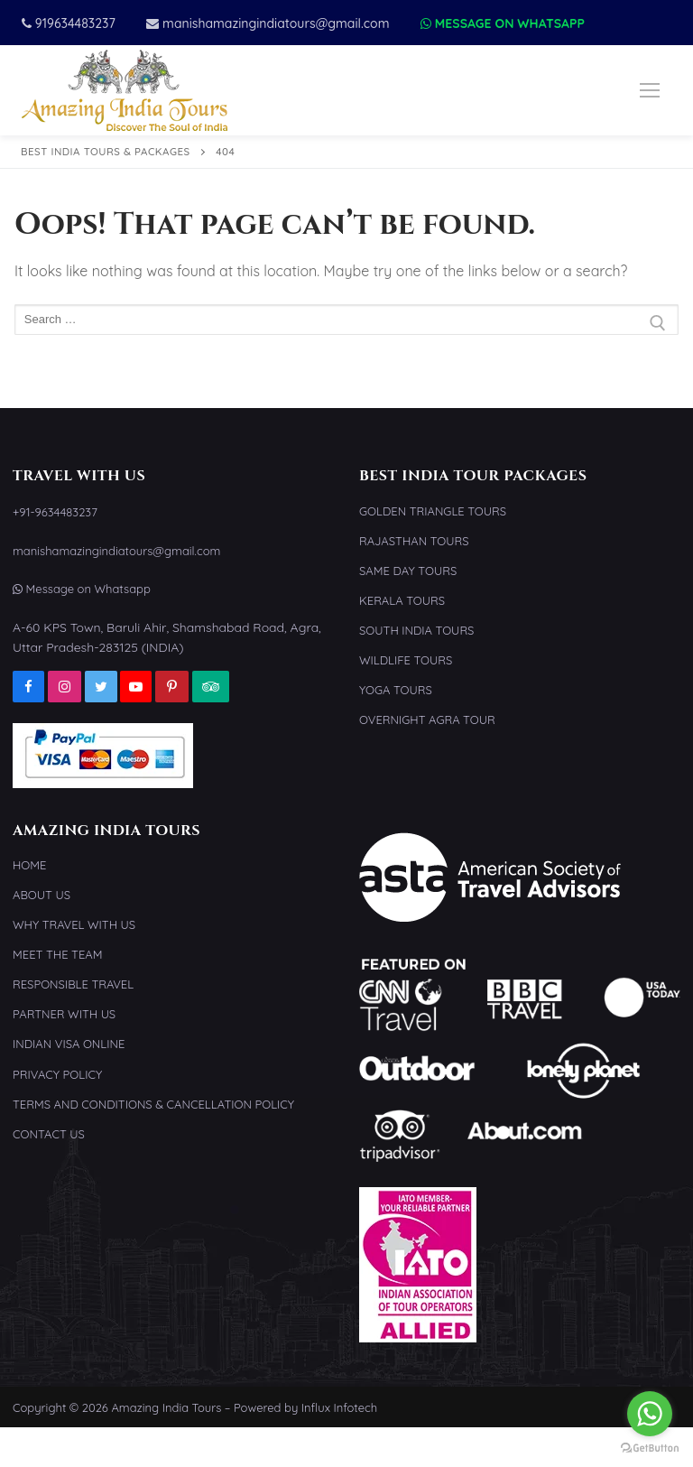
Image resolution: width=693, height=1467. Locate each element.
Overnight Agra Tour (427, 719)
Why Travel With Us (74, 924)
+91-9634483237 (55, 512)
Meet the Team (57, 954)
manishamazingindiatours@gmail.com (267, 23)
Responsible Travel (73, 984)
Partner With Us (64, 1014)
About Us (41, 894)
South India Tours (416, 630)
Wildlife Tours (405, 660)
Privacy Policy (57, 1074)
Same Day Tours (408, 570)
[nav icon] (650, 90)
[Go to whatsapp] (649, 1413)
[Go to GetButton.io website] (650, 1448)
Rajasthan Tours (414, 541)
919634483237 (69, 23)
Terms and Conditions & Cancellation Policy (153, 1104)
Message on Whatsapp (502, 23)
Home (29, 865)
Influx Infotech (339, 1407)
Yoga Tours (395, 689)
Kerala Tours (402, 600)
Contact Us (49, 1134)
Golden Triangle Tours (432, 511)
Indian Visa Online (69, 1043)
